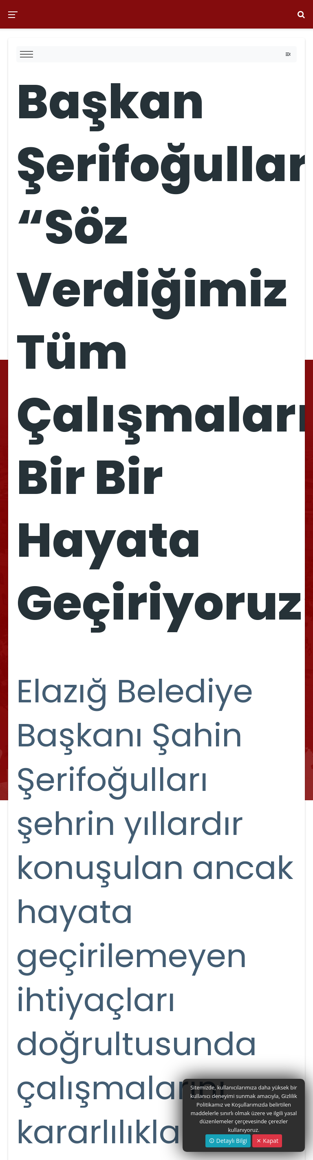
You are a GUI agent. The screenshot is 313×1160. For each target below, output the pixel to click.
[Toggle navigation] (288, 54)
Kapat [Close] (267, 1141)
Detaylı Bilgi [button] (228, 1141)
